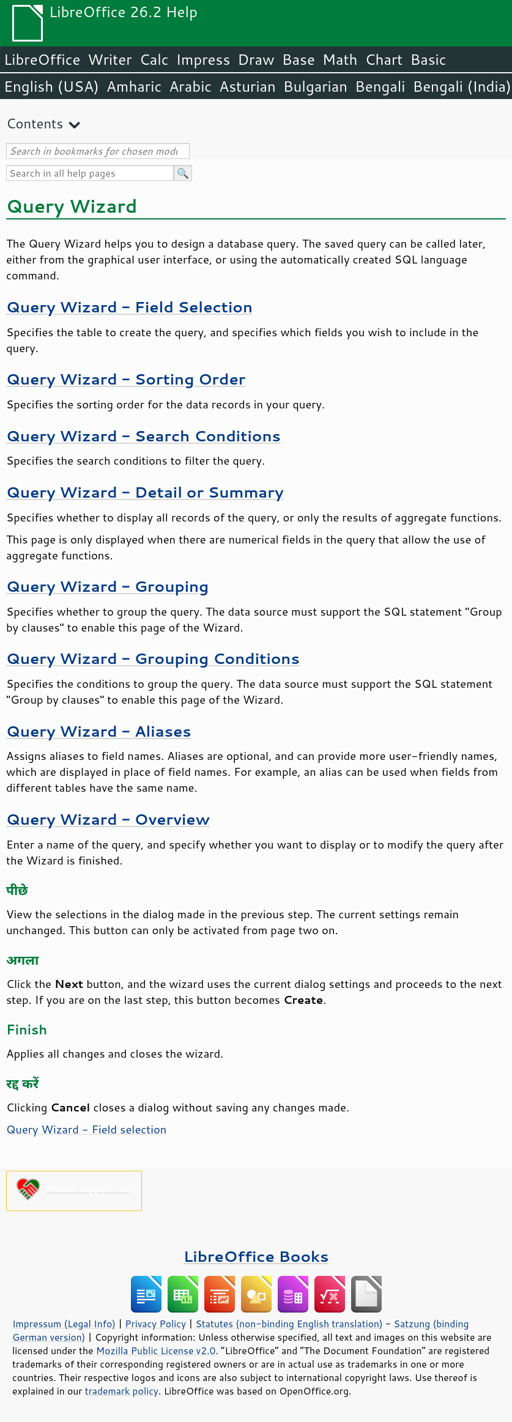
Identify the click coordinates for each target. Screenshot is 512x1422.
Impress (203, 59)
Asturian (247, 86)
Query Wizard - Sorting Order (125, 378)
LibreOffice (42, 59)
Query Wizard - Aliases (98, 731)
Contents (34, 123)
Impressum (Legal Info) (64, 1323)
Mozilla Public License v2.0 (156, 1350)
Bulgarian (315, 86)
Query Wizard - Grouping (107, 586)
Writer (109, 59)
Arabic (190, 86)
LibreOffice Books (256, 1256)
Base (298, 59)
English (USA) (51, 86)
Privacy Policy (155, 1323)
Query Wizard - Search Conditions (143, 435)
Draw (255, 59)
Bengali (380, 86)
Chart (384, 59)
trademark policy (121, 1391)
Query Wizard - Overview (108, 819)
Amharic (133, 86)
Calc (154, 59)
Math (340, 59)
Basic (428, 59)
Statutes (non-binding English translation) (288, 1323)
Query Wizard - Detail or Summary (145, 492)
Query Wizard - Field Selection (129, 306)
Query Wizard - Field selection (86, 1129)
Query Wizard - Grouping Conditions (153, 658)
